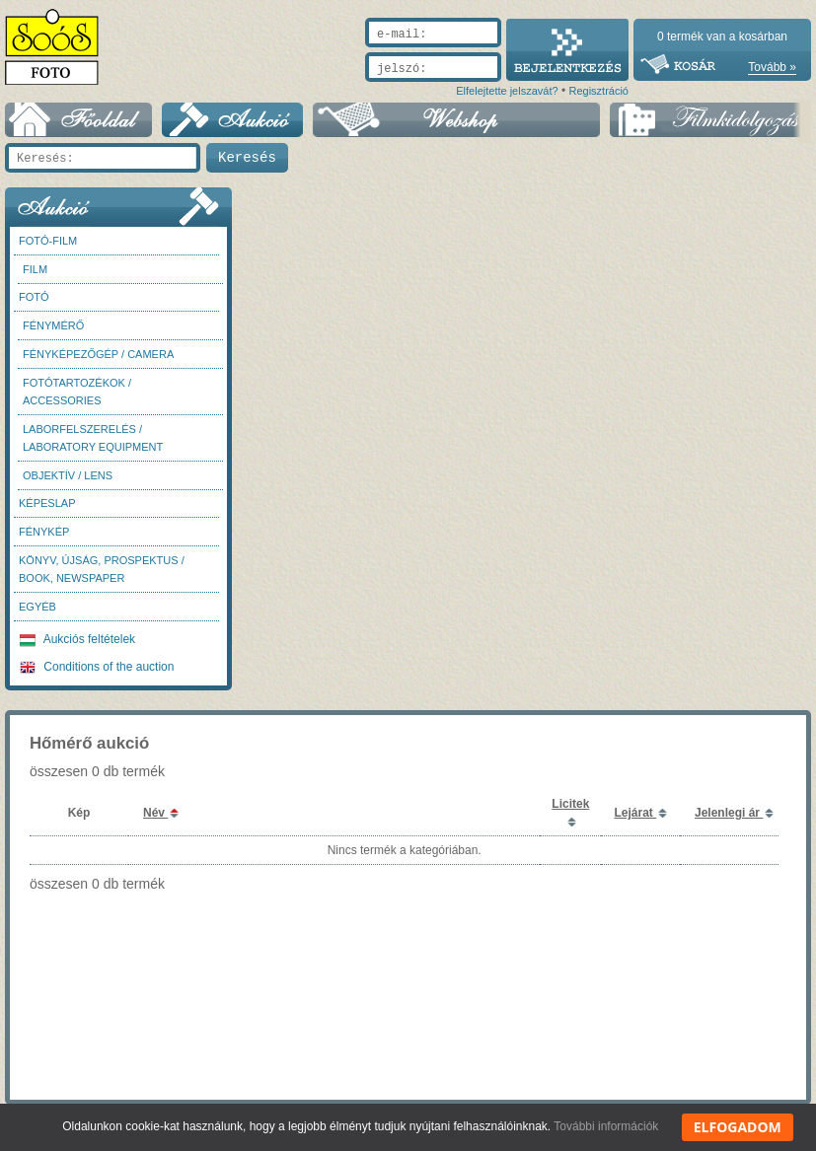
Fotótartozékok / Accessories (77, 391)
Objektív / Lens (67, 475)
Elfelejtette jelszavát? (506, 91)
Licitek (570, 804)
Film (35, 269)
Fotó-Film (48, 241)
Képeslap (47, 503)
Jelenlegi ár (729, 813)
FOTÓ (34, 297)
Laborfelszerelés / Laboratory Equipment (93, 438)
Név (155, 813)
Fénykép (44, 532)
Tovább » (772, 67)
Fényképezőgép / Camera (98, 354)
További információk (606, 1126)
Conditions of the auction (97, 667)
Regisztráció (598, 91)
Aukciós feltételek (77, 639)
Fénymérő (53, 325)
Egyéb (37, 606)
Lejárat (635, 813)
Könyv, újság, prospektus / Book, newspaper (102, 569)
